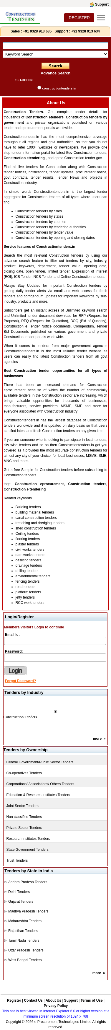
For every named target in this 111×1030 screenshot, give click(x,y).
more (97, 738)
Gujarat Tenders (20, 901)
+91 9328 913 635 (37, 31)
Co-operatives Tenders (24, 773)
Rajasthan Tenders (23, 931)
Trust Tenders (17, 860)
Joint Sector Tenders (22, 806)
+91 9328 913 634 (85, 31)
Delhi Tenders (19, 892)
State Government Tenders (27, 850)
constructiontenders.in (59, 88)
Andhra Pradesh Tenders (27, 882)
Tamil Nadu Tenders (23, 940)
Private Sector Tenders (24, 828)
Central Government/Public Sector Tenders (40, 762)
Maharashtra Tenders (25, 921)
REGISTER (79, 17)
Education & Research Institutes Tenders (38, 795)
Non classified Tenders (24, 817)
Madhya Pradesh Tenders (28, 911)
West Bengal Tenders (25, 960)
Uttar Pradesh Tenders (26, 950)
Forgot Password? (20, 681)
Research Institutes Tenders (28, 839)
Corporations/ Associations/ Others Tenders (40, 784)
